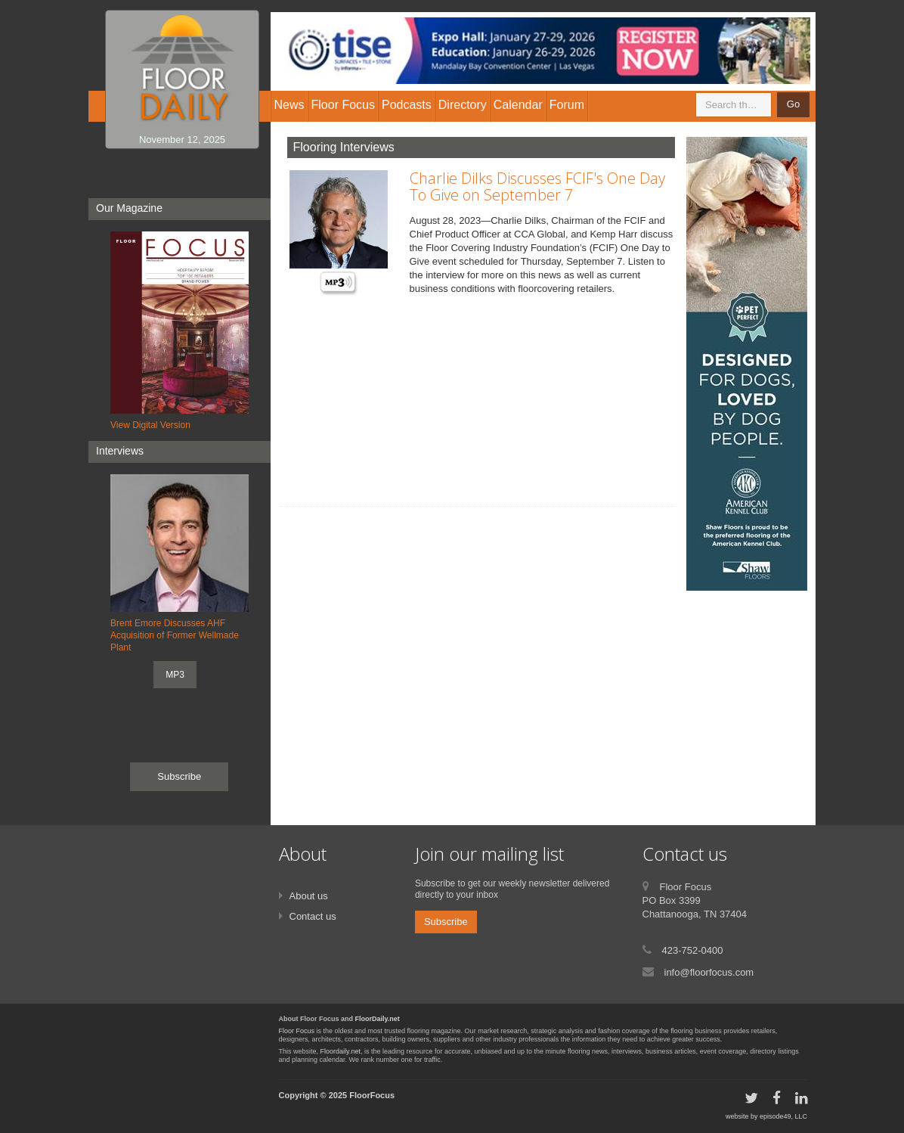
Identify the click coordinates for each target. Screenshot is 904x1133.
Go (793, 104)
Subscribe (179, 776)
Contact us (312, 916)
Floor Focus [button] (343, 104)
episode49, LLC (783, 1116)
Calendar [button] (518, 104)
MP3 (175, 674)
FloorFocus (372, 1095)
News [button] (289, 104)
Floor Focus (297, 1031)
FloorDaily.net (377, 1019)
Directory (462, 104)
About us (308, 896)
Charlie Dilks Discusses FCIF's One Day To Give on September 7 (537, 186)
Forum (567, 104)
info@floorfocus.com (709, 972)
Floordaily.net (340, 1051)
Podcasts (407, 104)
